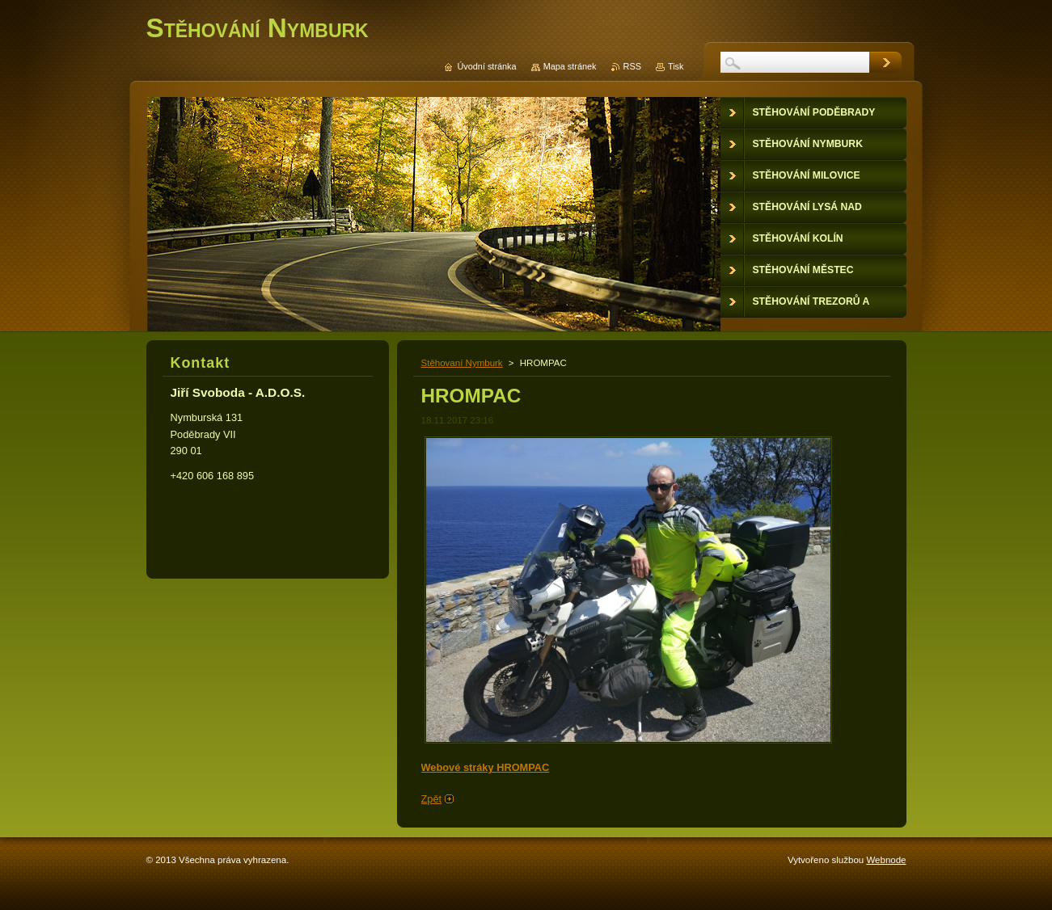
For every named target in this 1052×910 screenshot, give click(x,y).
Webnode (886, 860)
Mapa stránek (570, 66)
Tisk (676, 66)
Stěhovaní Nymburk (462, 363)
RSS (632, 66)
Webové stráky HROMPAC (485, 767)
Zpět (431, 799)
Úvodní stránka (486, 66)
